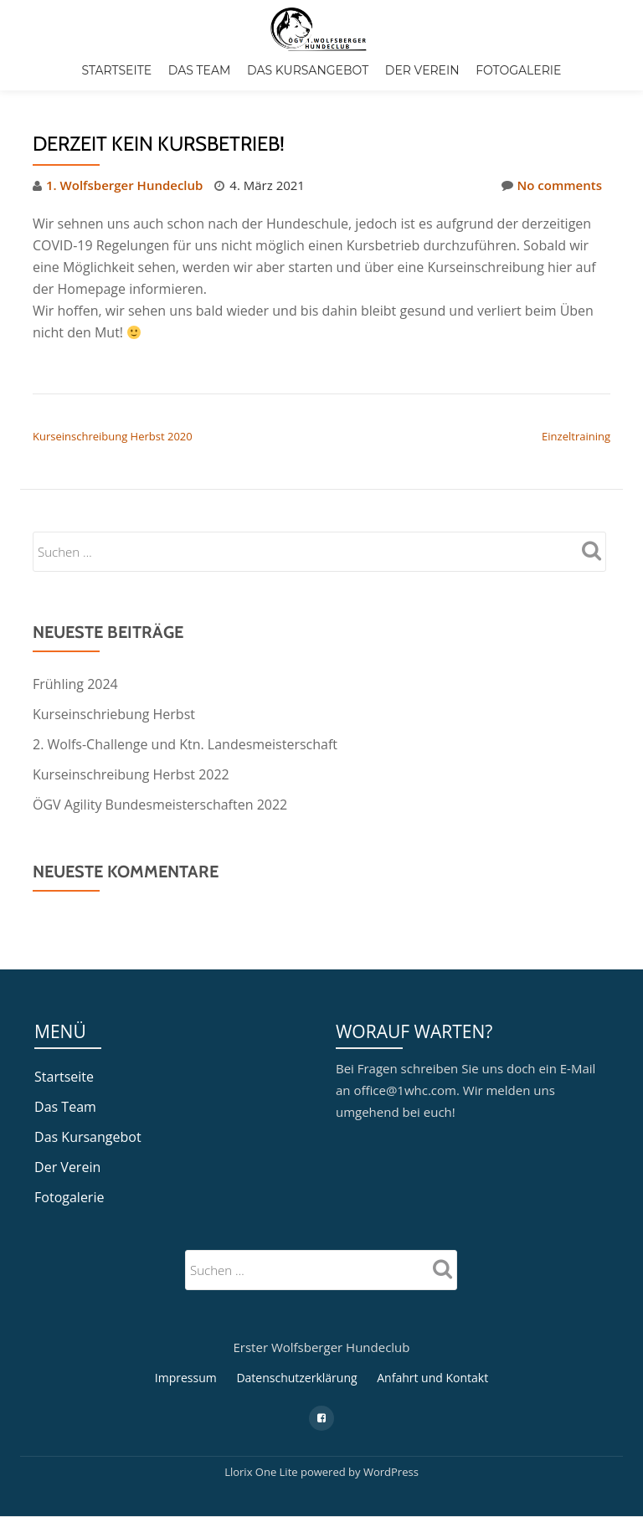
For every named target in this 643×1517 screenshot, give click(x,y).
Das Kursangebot (307, 70)
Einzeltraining (576, 436)
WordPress (391, 1436)
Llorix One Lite (262, 1436)
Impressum (186, 1342)
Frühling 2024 (75, 684)
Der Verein (422, 70)
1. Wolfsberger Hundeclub (124, 185)
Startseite (117, 70)
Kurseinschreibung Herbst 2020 (113, 436)
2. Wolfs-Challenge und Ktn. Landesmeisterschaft (185, 744)
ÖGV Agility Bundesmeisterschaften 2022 (160, 804)
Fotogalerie (518, 70)
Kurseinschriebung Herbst (114, 714)
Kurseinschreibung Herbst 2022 (131, 774)
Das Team (199, 70)
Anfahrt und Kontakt (432, 1342)
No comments (552, 185)
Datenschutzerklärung (296, 1342)
